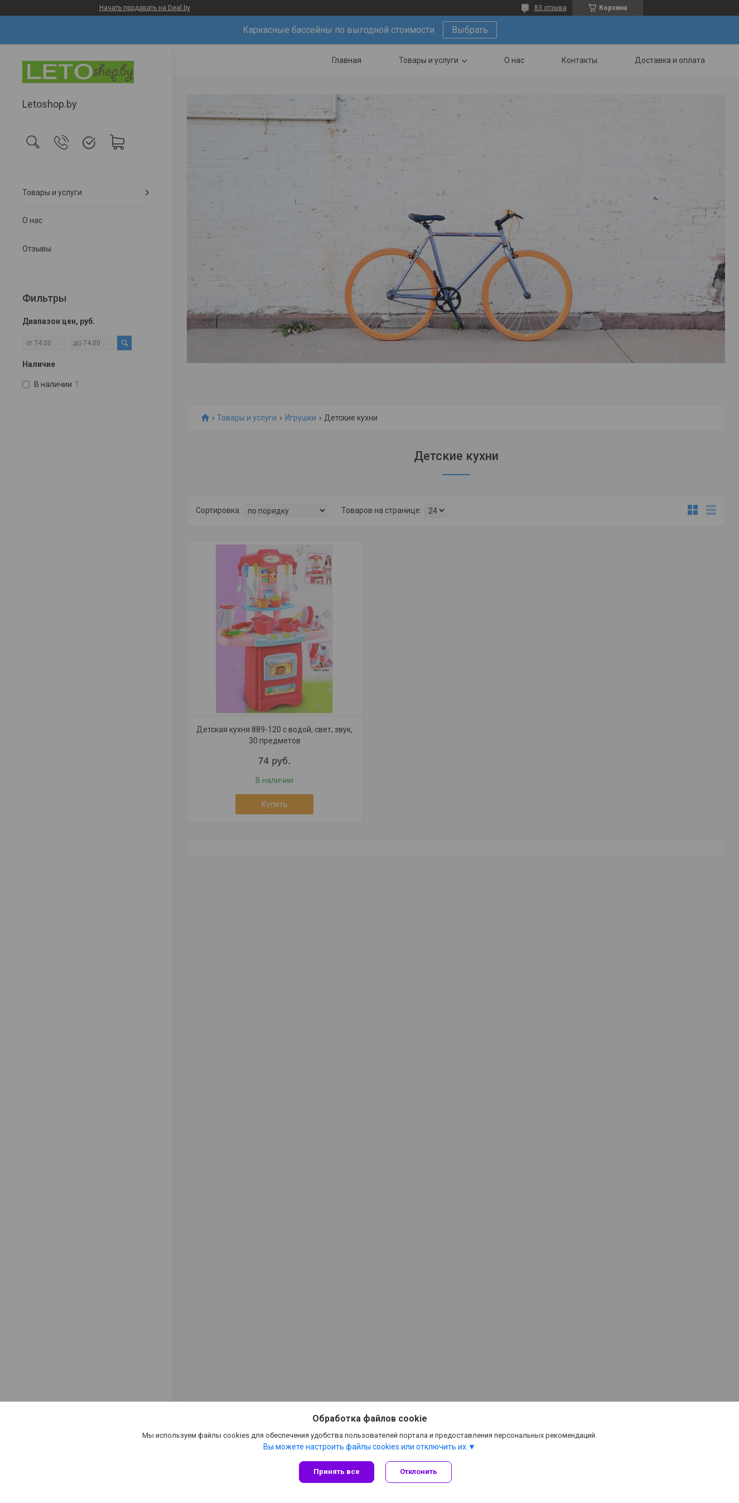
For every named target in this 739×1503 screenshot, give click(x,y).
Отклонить (418, 1471)
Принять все (336, 1471)
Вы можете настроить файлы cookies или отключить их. (365, 1446)
